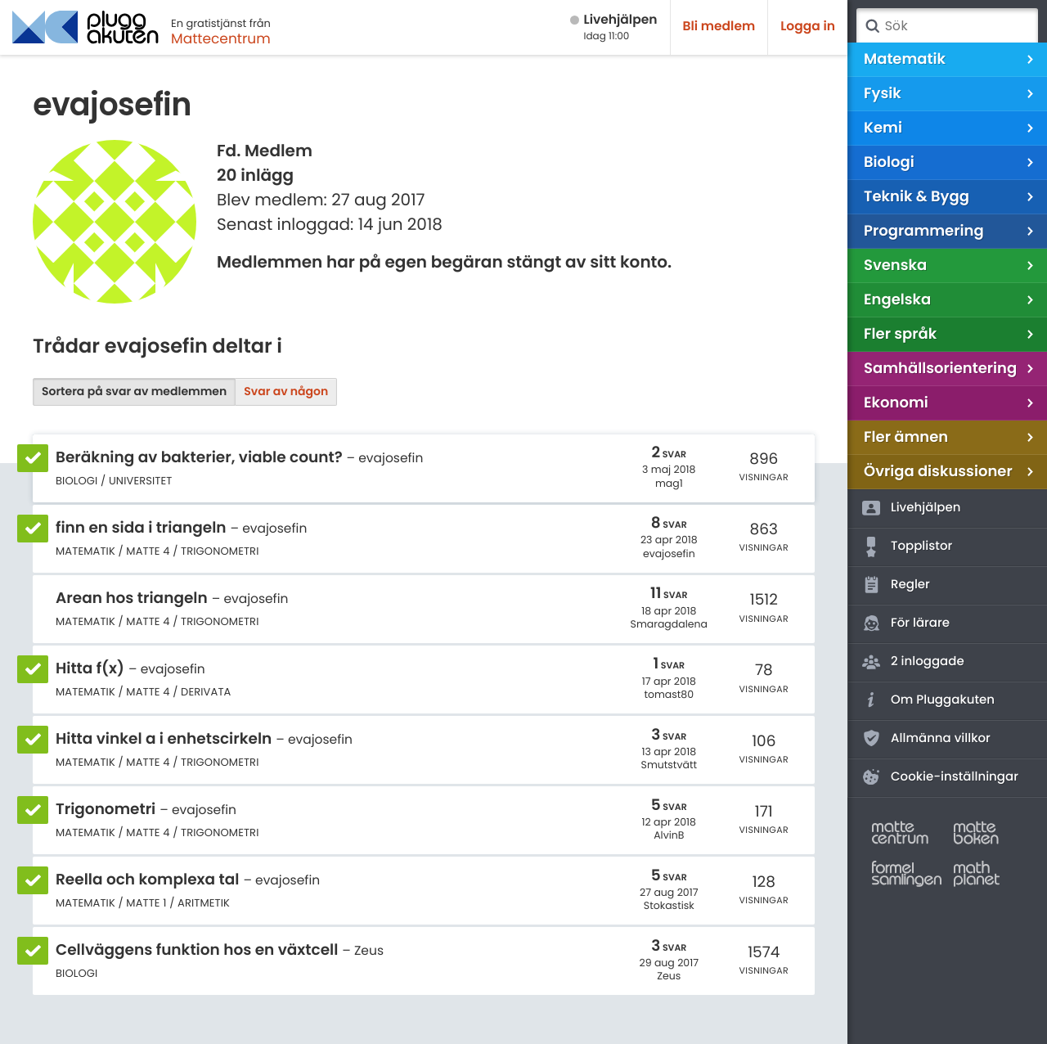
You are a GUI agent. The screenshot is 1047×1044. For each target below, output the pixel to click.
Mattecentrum (221, 38)
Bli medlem (719, 26)
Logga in (807, 26)
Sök (872, 26)
